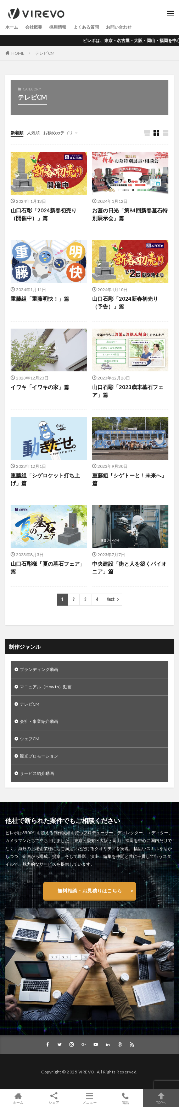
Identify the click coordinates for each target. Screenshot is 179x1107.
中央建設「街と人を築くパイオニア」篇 (129, 567)
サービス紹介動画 (37, 773)
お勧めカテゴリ (58, 132)
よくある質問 (86, 27)
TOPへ (161, 1098)
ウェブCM (29, 738)
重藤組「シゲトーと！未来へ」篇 (129, 479)
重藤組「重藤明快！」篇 (40, 298)
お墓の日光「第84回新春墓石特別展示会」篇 (130, 214)
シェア (54, 1098)
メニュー (89, 1098)
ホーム (11, 27)
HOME (17, 53)
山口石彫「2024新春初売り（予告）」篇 (125, 302)
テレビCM (45, 53)
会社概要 (33, 27)
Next (111, 599)
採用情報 (57, 27)
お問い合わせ (119, 27)
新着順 (17, 132)
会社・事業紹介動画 (39, 721)
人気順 (33, 132)
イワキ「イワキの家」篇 (40, 387)
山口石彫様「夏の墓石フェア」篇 (48, 567)
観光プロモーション (39, 756)
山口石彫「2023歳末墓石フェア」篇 (127, 391)
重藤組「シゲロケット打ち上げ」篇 (45, 479)
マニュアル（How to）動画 (46, 686)
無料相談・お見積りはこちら (89, 891)
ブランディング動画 (39, 669)
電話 (125, 1098)
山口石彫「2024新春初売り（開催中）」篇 (44, 214)
